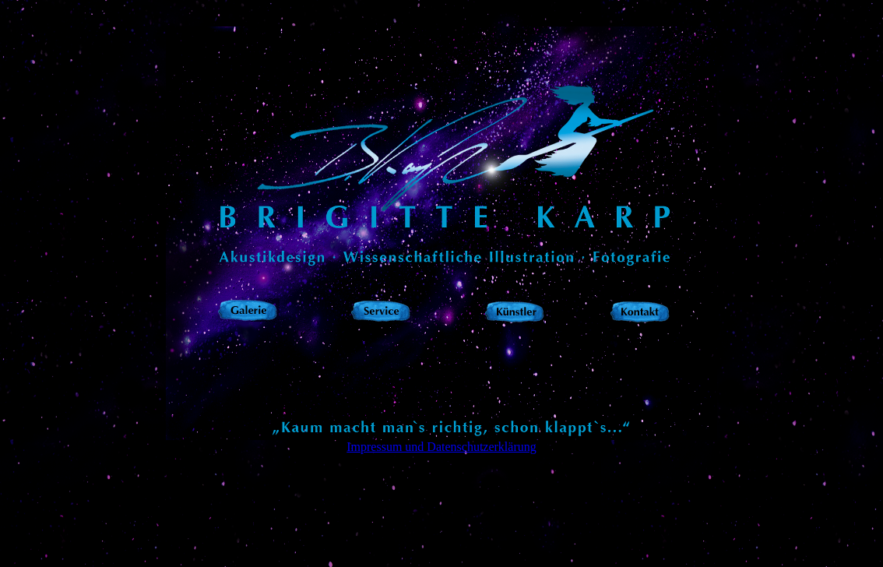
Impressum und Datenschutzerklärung (441, 446)
